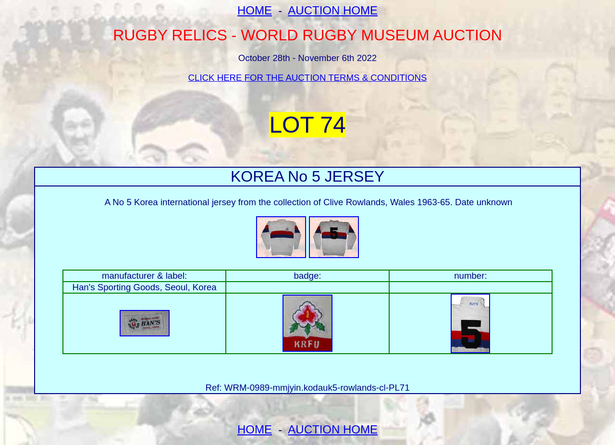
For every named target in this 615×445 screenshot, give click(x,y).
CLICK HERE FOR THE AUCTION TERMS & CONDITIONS (307, 78)
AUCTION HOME (333, 10)
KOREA (257, 176)
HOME (254, 10)
